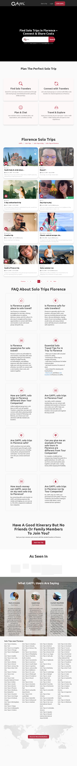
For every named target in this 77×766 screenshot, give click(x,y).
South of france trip (11, 268)
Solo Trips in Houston (10, 694)
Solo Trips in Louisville (64, 666)
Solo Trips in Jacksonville (29, 668)
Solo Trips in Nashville (28, 698)
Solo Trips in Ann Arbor (64, 644)
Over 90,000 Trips (45, 43)
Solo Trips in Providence (29, 676)
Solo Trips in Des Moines (47, 650)
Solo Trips (28, 143)
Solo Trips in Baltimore (28, 670)
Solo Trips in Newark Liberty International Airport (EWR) (46, 716)
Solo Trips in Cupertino (29, 666)
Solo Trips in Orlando (28, 646)
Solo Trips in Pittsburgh (29, 674)
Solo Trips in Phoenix (10, 688)
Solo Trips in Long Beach (65, 660)
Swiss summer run (47, 268)
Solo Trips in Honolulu (28, 684)
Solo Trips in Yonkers (10, 710)
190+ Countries (33, 43)
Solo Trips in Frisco (63, 676)
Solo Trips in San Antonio (29, 652)
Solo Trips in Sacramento (29, 660)
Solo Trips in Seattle (10, 656)
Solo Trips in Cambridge (47, 672)
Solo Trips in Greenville (47, 698)
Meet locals (48, 373)
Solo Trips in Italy (39, 143)
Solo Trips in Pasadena (64, 662)
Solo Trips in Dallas (9, 682)
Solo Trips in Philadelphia (29, 654)
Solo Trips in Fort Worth (65, 672)
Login (51, 3)
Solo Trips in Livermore (29, 662)
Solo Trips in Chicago (10, 650)
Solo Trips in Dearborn (64, 650)
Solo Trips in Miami (45, 680)
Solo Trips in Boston (10, 686)
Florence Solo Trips (38, 139)
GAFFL (21, 143)
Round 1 (43, 170)
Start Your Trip (38, 542)
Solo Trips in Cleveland (64, 646)
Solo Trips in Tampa (10, 706)
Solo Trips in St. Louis (28, 672)
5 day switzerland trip (12, 202)
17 (47, 281)
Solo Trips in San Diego (11, 696)
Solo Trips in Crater (63, 674)
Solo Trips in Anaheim (28, 702)
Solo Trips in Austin (10, 684)
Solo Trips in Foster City (65, 684)
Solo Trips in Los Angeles (11, 648)
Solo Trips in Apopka (46, 712)
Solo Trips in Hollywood (29, 700)
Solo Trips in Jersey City (11, 666)
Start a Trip (44, 3)
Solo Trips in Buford (46, 646)
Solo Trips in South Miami (29, 664)
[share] (35, 154)
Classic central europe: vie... (50, 235)
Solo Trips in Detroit (63, 652)
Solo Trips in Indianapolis (11, 708)
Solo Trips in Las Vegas (46, 654)
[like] (35, 150)
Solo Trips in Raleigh (46, 674)
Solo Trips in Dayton (64, 686)
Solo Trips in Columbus (29, 644)
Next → (56, 281)
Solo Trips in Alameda (46, 644)
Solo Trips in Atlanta (10, 662)
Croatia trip (8, 235)
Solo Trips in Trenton (10, 672)
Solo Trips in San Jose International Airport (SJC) (46, 704)
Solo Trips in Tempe (63, 664)
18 (51, 281)
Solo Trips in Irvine (27, 682)
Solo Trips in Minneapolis (47, 648)
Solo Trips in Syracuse (64, 682)
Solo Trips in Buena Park (47, 652)
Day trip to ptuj (45, 202)
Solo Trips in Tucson (64, 648)
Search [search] (52, 39)
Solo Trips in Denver (10, 664)
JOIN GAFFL (60, 3)
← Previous (22, 281)
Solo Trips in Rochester (64, 654)
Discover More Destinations (38, 736)
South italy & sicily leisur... (14, 170)
